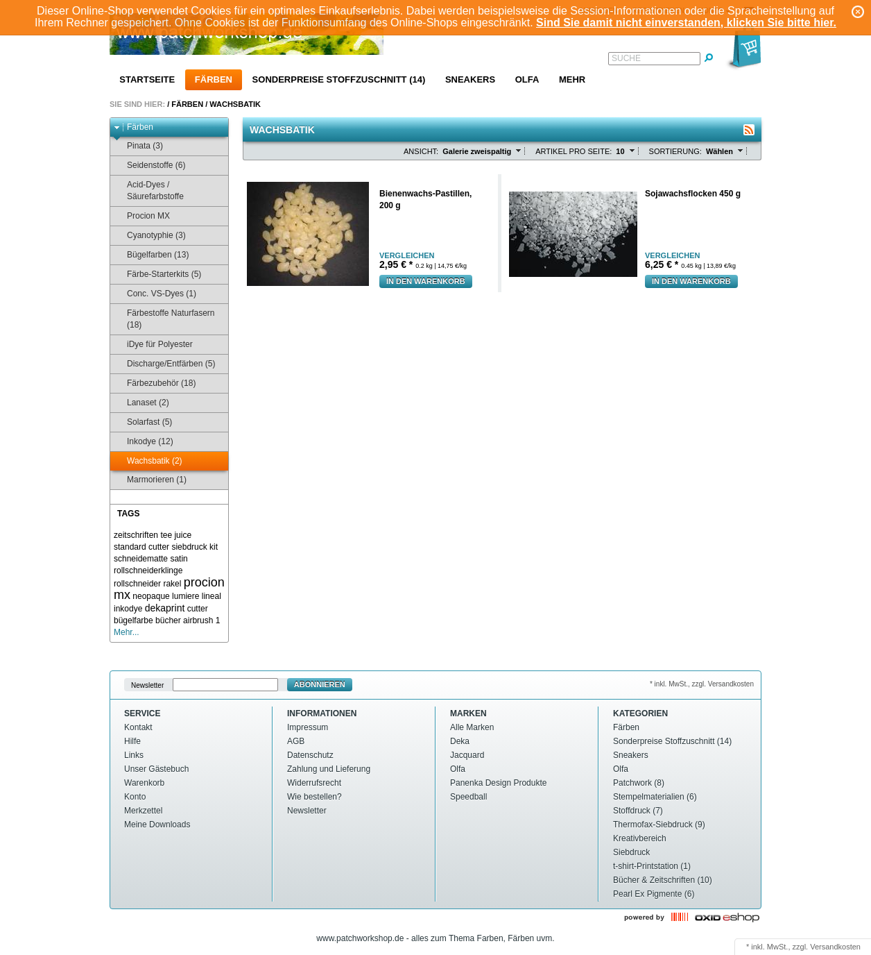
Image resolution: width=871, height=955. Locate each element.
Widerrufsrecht (314, 783)
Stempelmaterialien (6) (655, 797)
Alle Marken (472, 727)
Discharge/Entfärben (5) (164, 364)
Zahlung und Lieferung (328, 769)
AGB (295, 741)
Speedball (468, 797)
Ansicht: (421, 151)
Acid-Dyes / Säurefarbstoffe (149, 190)
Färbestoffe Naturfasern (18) (164, 319)
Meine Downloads (157, 824)
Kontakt (138, 727)
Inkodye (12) (143, 442)
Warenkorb (144, 783)
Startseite (147, 79)
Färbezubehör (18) (155, 383)
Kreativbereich (639, 838)
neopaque (150, 596)
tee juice (175, 535)
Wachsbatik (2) (148, 461)
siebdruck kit (194, 547)
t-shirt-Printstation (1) (652, 866)
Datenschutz (310, 755)
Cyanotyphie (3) (150, 235)
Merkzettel (143, 810)
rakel (172, 584)
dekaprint (165, 608)
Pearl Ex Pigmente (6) (653, 894)
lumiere (185, 596)
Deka (459, 741)
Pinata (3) (138, 146)
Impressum (307, 727)
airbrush (198, 620)
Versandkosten (835, 947)
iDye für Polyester (153, 344)
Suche (626, 58)
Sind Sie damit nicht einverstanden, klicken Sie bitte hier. (686, 22)
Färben (213, 79)
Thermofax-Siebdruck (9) (659, 824)
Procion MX (142, 216)
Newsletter (147, 684)
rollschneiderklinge (148, 570)
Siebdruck (631, 852)
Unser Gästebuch (156, 769)
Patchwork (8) (638, 783)
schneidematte (141, 559)
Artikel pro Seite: (573, 151)
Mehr (572, 79)
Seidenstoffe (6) (150, 165)
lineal (211, 596)
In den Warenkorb (425, 281)
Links (134, 755)
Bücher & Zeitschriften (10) (662, 880)
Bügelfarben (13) (151, 255)
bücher (168, 620)
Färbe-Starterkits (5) (157, 274)
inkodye (128, 609)
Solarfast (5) (143, 422)
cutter (197, 609)
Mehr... (126, 632)
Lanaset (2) (141, 403)
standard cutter (141, 547)
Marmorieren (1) (150, 480)
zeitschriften (136, 535)
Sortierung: (675, 151)
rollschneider (137, 584)
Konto (135, 797)
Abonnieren (319, 684)
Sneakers (470, 79)
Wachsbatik (235, 104)
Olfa (527, 79)
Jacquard (467, 755)
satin (178, 559)
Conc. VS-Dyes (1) (155, 294)
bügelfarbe (133, 620)
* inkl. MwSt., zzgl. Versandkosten (702, 684)
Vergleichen (406, 256)
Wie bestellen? (314, 797)
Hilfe (132, 741)
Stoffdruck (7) (638, 810)
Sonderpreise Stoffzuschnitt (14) (339, 79)
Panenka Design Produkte (498, 783)
